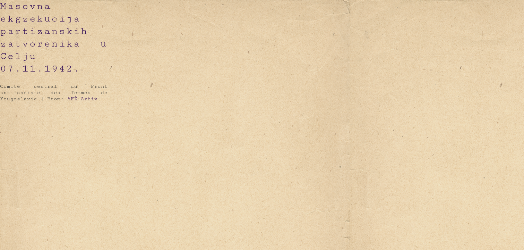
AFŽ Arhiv (82, 99)
